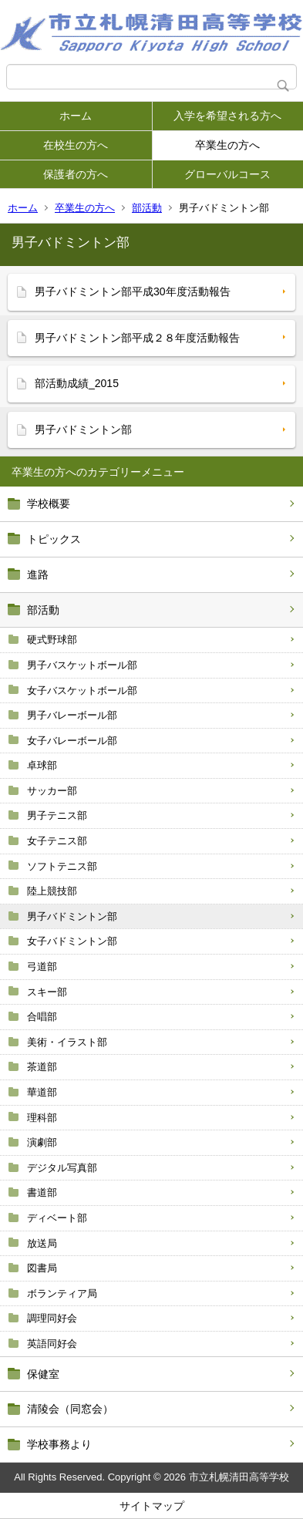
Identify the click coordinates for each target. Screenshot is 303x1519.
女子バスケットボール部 (82, 690)
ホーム (75, 115)
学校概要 (48, 503)
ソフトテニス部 (62, 866)
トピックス (54, 539)
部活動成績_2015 (77, 383)
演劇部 (42, 1142)
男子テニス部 (57, 815)
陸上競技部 (52, 891)
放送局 (42, 1243)
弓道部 (42, 966)
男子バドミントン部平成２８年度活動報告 (137, 338)
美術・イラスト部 (67, 1042)
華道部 (42, 1092)
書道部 (42, 1192)
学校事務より (59, 1444)
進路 (38, 574)
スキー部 (47, 992)
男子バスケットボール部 (82, 665)
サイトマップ (152, 1506)
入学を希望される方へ (227, 115)
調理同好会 (52, 1318)
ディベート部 (57, 1218)
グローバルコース (227, 174)
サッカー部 (52, 791)
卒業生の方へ (227, 145)
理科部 (42, 1117)
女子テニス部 (57, 841)
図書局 (42, 1268)
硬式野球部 (52, 639)
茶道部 (42, 1067)
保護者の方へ (75, 174)
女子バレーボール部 (72, 740)
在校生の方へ (75, 145)
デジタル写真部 (62, 1168)
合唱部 (42, 1016)
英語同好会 (52, 1343)
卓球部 (42, 765)
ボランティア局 (62, 1293)
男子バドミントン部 (72, 916)
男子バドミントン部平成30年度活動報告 (133, 291)
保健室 (43, 1374)
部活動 (147, 208)
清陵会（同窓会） (70, 1409)
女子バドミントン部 (72, 941)
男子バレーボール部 (72, 715)
